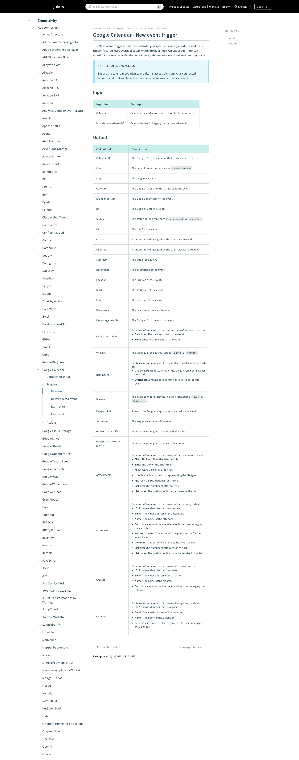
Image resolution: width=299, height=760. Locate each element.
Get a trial (262, 6)
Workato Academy (220, 6)
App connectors (120, 28)
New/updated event (192, 647)
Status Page (199, 6)
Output (232, 43)
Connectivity (100, 28)
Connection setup (108, 647)
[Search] (124, 7)
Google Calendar (143, 28)
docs (60, 7)
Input (231, 38)
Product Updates (179, 6)
